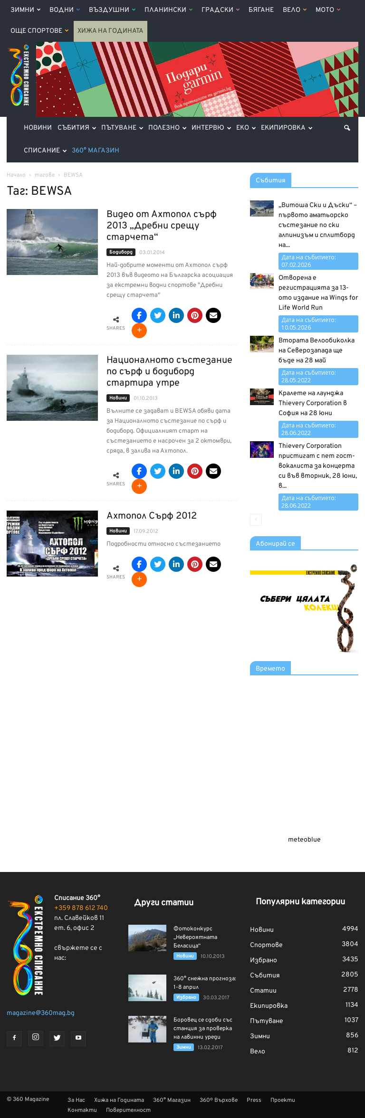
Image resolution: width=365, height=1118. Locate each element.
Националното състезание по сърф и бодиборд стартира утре (169, 371)
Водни (64, 10)
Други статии (163, 903)
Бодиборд (121, 252)
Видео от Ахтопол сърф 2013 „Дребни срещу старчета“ (161, 226)
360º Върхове (219, 1100)
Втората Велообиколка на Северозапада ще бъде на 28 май (317, 351)
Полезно (167, 128)
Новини (38, 128)
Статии (263, 991)
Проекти (282, 1100)
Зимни (25, 10)
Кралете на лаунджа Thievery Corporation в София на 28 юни (313, 403)
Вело (295, 10)
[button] (347, 128)
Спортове (266, 945)
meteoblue (304, 840)
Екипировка (287, 128)
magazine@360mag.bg (41, 1013)
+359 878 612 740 (81, 908)
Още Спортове (39, 31)
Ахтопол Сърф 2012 (151, 516)
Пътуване (122, 128)
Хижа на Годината (110, 31)
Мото (328, 10)
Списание (45, 151)
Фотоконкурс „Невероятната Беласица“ (195, 937)
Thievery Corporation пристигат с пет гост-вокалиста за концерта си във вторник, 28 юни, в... (318, 466)
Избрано (186, 998)
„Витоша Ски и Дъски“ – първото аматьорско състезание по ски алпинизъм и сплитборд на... (318, 225)
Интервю (211, 128)
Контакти (82, 1110)
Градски (221, 10)
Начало (16, 175)
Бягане (261, 10)
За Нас (76, 1100)
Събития (77, 128)
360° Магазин (95, 151)
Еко (246, 128)
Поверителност (128, 1110)
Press (254, 1100)
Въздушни (112, 10)
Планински (168, 10)
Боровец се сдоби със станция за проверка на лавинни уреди (202, 1028)
